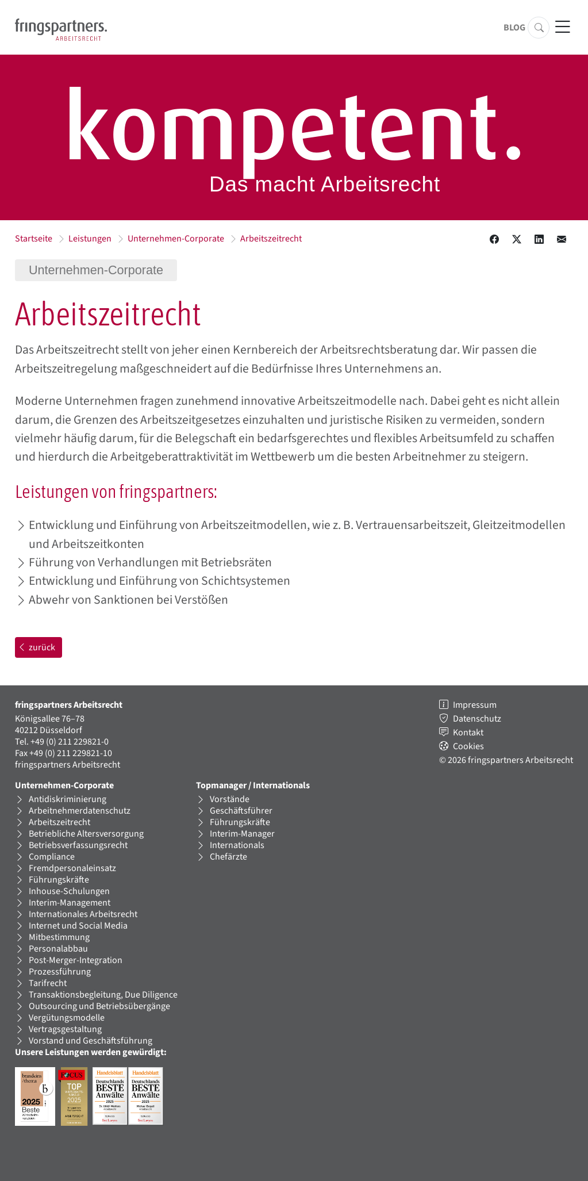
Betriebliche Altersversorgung (86, 833)
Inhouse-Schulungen (69, 891)
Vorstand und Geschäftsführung (90, 1040)
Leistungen (90, 238)
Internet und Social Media (78, 925)
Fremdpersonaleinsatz (72, 868)
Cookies (468, 746)
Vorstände (229, 799)
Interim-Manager (242, 833)
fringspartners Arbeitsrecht (67, 764)
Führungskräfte (59, 879)
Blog (514, 27)
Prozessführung (60, 971)
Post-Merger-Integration (75, 960)
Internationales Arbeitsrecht (83, 914)
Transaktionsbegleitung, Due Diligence (103, 994)
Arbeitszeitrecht (271, 238)
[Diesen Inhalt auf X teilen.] (516, 239)
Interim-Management (69, 902)
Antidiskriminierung (67, 799)
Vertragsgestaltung (65, 1029)
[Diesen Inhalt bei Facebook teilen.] (494, 239)
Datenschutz (477, 718)
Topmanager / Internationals (253, 785)
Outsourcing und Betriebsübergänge (99, 1006)
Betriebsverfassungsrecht (78, 845)
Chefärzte (228, 856)
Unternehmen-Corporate (176, 238)
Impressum (475, 705)
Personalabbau (58, 948)
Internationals (237, 845)
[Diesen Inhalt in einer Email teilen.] (561, 239)
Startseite (33, 238)
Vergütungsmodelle (67, 1017)
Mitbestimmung (59, 937)
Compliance (52, 856)
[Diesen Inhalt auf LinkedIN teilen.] (539, 239)
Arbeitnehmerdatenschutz (79, 810)
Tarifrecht (48, 983)
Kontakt (468, 732)
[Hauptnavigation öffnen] (562, 27)
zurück (36, 647)
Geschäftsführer (241, 810)
